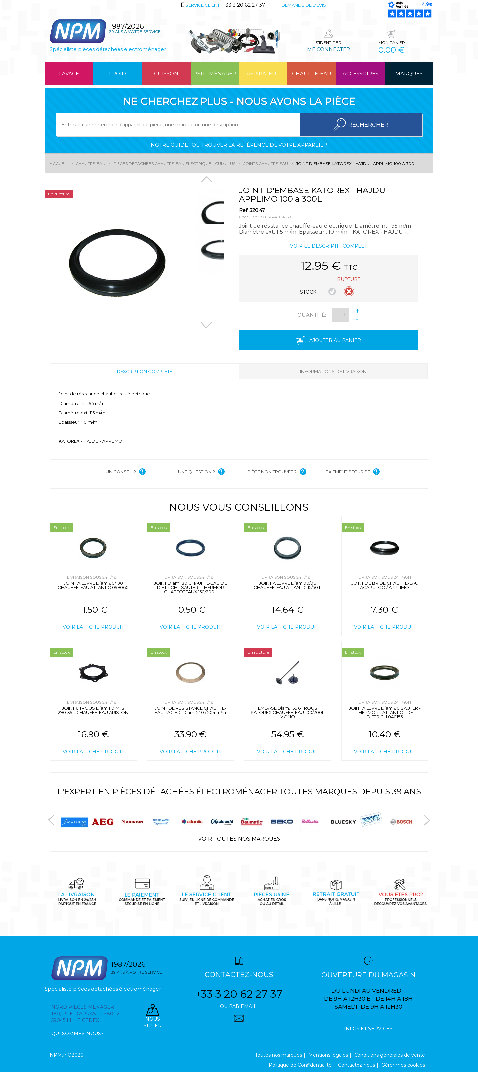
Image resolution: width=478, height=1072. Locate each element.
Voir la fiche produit (93, 627)
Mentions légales (328, 1055)
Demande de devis (303, 5)
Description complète (144, 371)
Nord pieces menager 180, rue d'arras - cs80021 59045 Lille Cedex (86, 1013)
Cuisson (166, 73)
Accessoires (360, 73)
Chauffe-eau (311, 73)
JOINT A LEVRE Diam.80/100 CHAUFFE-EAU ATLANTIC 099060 (93, 585)
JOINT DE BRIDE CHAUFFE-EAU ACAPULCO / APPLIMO (384, 585)
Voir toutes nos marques (239, 839)
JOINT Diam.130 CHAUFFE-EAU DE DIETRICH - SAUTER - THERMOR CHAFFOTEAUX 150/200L (190, 587)
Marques (409, 73)
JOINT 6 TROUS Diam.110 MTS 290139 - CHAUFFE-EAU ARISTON (93, 710)
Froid (117, 73)
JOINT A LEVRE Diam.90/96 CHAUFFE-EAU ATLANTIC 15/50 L (287, 585)
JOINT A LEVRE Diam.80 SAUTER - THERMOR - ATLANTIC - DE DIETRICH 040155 (385, 712)
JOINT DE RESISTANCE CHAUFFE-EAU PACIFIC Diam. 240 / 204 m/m (190, 710)
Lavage (69, 73)
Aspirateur (263, 73)
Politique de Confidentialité (300, 1065)
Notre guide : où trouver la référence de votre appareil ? (239, 145)
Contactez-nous (356, 1065)
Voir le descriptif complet (328, 246)
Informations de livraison (333, 371)
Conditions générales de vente (389, 1055)
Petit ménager (214, 73)
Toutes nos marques (278, 1055)
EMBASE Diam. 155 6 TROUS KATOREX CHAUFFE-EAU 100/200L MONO (287, 712)
